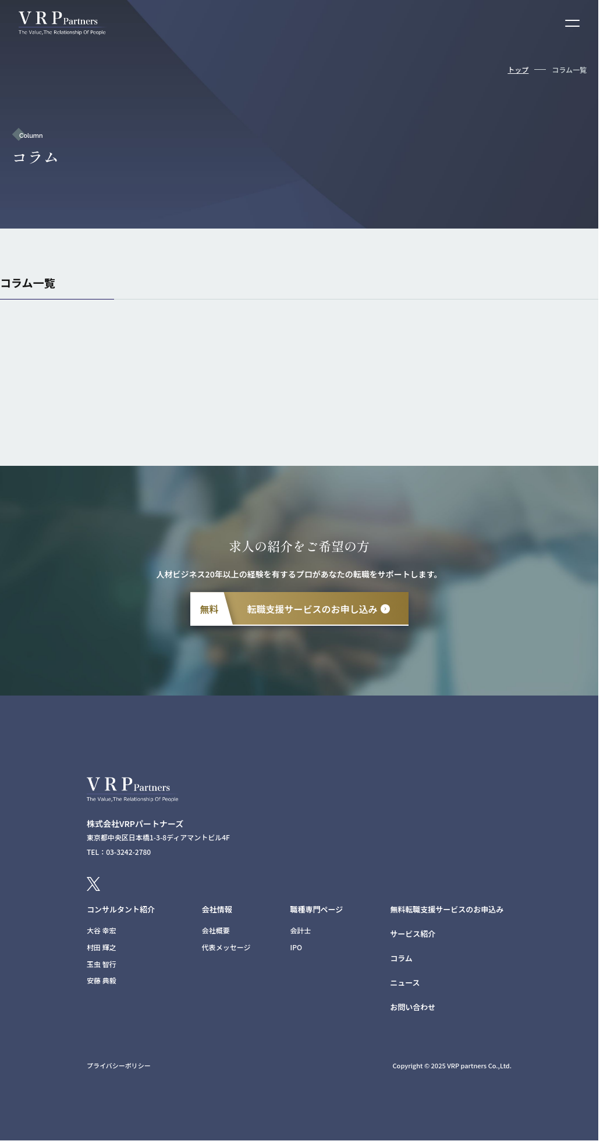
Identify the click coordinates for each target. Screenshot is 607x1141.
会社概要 (216, 930)
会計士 (300, 930)
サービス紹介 (412, 933)
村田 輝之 (101, 947)
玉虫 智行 (101, 964)
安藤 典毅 (101, 980)
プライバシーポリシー (119, 1065)
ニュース (405, 982)
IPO (296, 947)
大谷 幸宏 (101, 930)
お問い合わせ (412, 1006)
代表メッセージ (226, 947)
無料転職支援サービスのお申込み (446, 909)
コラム (401, 958)
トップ (517, 69)
